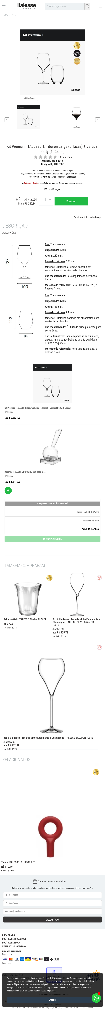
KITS (14, 15)
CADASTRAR (52, 919)
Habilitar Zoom (29, 98)
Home (5, 15)
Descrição (15, 226)
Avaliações (9, 232)
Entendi (52, 999)
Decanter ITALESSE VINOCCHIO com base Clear (25, 472)
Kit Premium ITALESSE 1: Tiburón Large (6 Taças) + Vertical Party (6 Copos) (38, 408)
